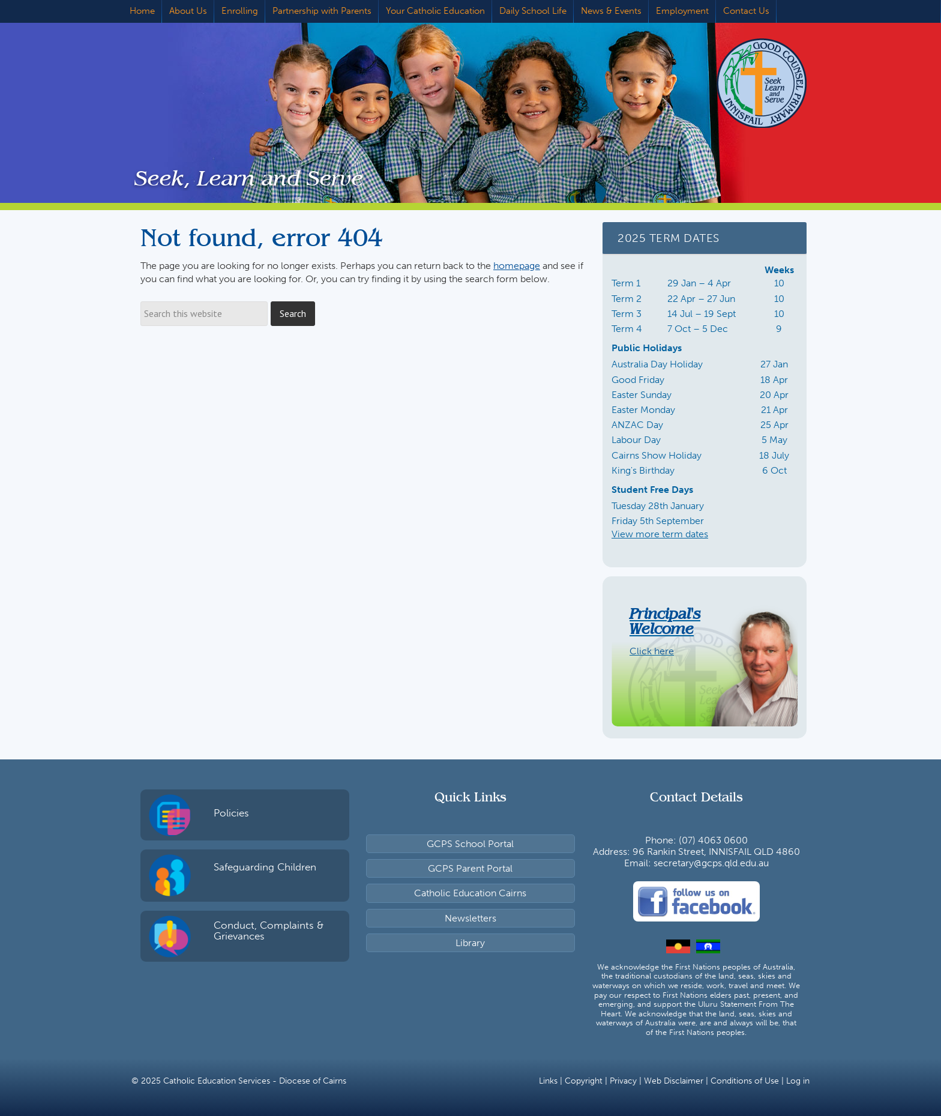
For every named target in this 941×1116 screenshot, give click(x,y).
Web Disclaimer (673, 1081)
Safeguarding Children (265, 867)
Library (470, 943)
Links (548, 1081)
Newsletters (470, 918)
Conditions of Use (745, 1081)
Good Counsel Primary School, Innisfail (744, 83)
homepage (516, 265)
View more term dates (660, 534)
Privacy (623, 1081)
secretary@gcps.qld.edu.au (711, 863)
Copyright (584, 1081)
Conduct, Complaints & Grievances (268, 931)
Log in (798, 1081)
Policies (231, 813)
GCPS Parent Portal (470, 868)
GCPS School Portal (470, 843)
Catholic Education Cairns (470, 893)
